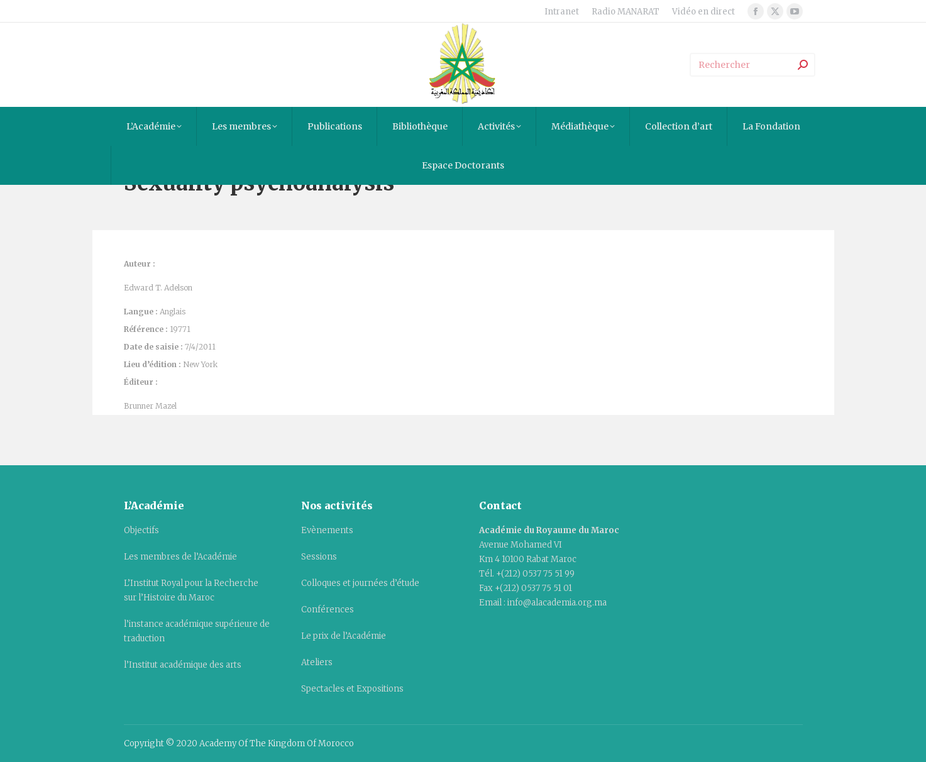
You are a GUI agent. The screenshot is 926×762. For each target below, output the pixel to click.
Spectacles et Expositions (352, 688)
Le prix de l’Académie (343, 636)
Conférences (327, 609)
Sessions (319, 556)
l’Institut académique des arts (182, 665)
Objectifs (141, 530)
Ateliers (317, 662)
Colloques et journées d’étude (360, 583)
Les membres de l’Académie (180, 556)
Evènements (327, 530)
